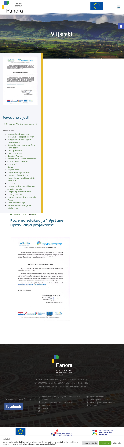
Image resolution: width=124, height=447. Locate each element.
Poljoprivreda (13, 169)
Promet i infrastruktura (17, 175)
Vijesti (10, 200)
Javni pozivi (12, 148)
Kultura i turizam (14, 153)
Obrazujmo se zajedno (17, 161)
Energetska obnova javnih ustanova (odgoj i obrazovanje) (21, 135)
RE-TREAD (11, 183)
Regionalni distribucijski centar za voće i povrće (21, 187)
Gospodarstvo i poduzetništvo (21, 145)
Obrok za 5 (12, 164)
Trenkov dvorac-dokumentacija (21, 197)
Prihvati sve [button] (105, 443)
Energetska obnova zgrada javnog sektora (19, 141)
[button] (121, 26)
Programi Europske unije (18, 172)
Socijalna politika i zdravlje (19, 191)
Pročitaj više (116, 443)
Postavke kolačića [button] (90, 443)
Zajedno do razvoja (16, 202)
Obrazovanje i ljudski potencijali (21, 158)
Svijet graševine (14, 194)
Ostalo (10, 167)
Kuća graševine (14, 150)
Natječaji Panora (15, 156)
